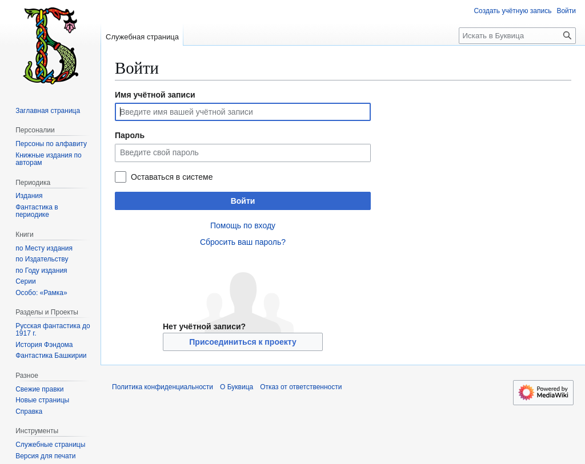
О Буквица (236, 387)
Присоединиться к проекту (242, 341)
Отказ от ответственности (301, 387)
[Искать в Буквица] (517, 35)
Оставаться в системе (172, 176)
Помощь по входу (242, 225)
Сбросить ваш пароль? (243, 242)
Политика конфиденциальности (162, 387)
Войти (243, 200)
